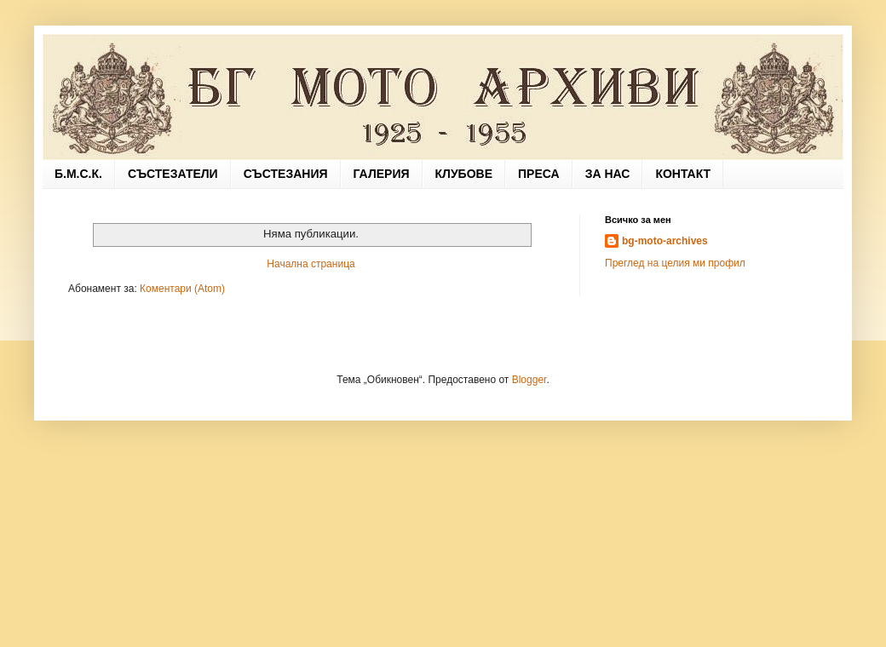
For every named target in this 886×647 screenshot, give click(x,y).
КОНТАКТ (683, 173)
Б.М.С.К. (78, 173)
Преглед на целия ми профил (675, 263)
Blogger (529, 380)
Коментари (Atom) (182, 289)
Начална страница (310, 264)
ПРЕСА (539, 173)
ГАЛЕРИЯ (382, 173)
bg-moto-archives (665, 241)
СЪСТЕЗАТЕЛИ (173, 173)
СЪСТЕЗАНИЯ (286, 173)
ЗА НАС (607, 173)
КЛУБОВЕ (463, 173)
